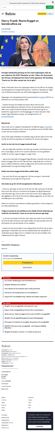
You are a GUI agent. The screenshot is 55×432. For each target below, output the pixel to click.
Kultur (29, 405)
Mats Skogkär (4, 374)
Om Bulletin (4, 415)
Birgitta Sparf (4, 389)
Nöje (29, 407)
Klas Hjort (3, 376)
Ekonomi (3, 405)
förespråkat (48, 127)
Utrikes (3, 402)
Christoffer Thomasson (8, 31)
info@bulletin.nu (11, 354)
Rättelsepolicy (4, 425)
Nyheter (3, 397)
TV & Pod (3, 400)
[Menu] (2, 13)
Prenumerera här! (7, 366)
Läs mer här (45, 422)
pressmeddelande (7, 116)
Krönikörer (31, 397)
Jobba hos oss (5, 428)
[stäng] (53, 2)
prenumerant (18, 258)
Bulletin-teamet (5, 417)
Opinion (30, 400)
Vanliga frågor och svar (7, 422)
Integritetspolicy (5, 420)
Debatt (3, 410)
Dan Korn (3, 378)
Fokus (29, 402)
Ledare (3, 407)
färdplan (42, 97)
